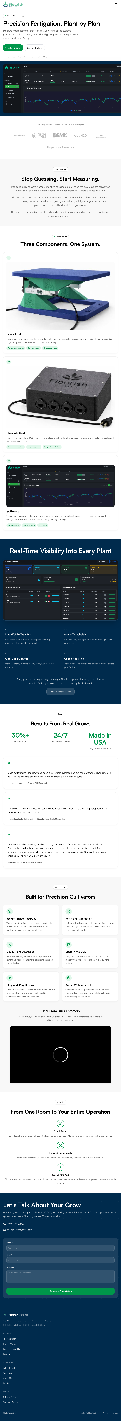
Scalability (7, 1373)
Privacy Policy (9, 1397)
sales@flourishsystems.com (17, 1229)
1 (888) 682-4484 (13, 1224)
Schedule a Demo (13, 48)
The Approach (9, 1338)
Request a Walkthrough (60, 691)
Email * (9, 1255)
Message (10, 1267)
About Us (7, 1378)
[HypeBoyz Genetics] (60, 147)
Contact (7, 1383)
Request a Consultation (60, 1291)
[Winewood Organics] (101, 135)
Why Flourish (9, 1368)
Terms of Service (10, 1402)
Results (6, 1354)
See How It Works (34, 48)
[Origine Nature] (39, 135)
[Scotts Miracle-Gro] (18, 135)
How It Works (9, 1344)
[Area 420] (80, 135)
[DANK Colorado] (60, 135)
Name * (9, 1242)
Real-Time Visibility (11, 1349)
